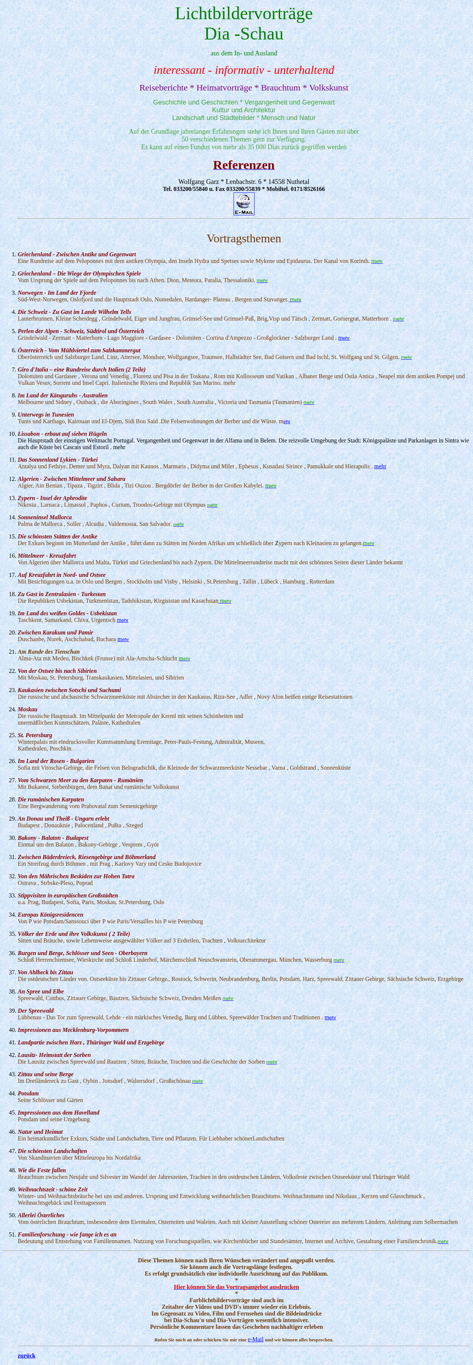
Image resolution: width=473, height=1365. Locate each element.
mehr (380, 466)
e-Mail (256, 1339)
